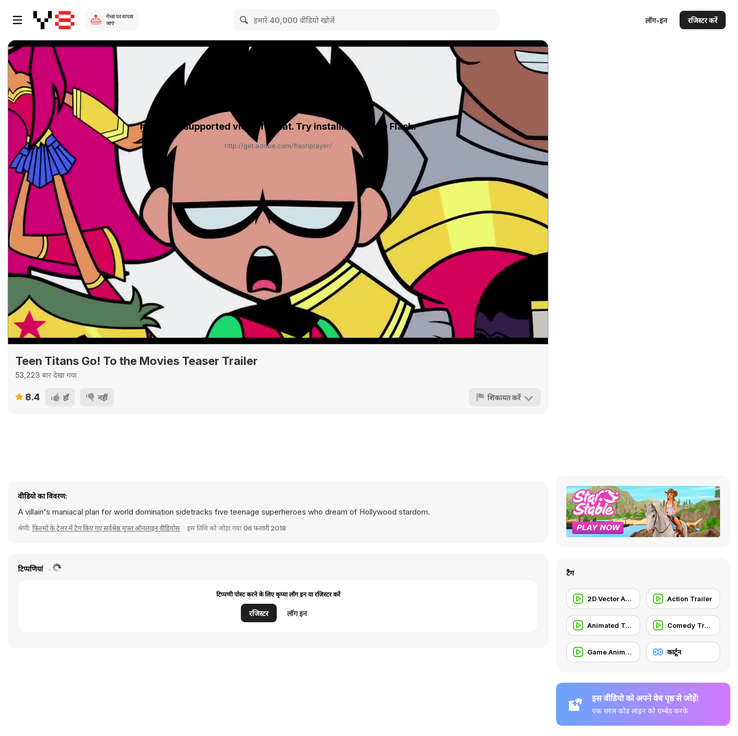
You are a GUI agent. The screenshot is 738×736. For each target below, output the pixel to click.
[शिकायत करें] (505, 397)
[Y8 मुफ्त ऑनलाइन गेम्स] (54, 20)
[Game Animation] (603, 652)
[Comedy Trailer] (683, 625)
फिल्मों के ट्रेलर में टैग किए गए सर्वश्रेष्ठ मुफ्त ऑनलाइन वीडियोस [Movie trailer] (106, 528)
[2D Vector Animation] (603, 598)
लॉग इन (297, 613)
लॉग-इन (656, 20)
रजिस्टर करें (702, 20)
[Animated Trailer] (603, 625)
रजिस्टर (259, 613)
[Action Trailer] (683, 598)
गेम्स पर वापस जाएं (119, 19)
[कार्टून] (683, 652)
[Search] (244, 20)
